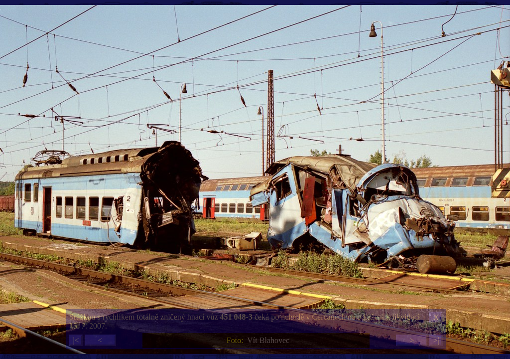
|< (76, 340)
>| (436, 340)
